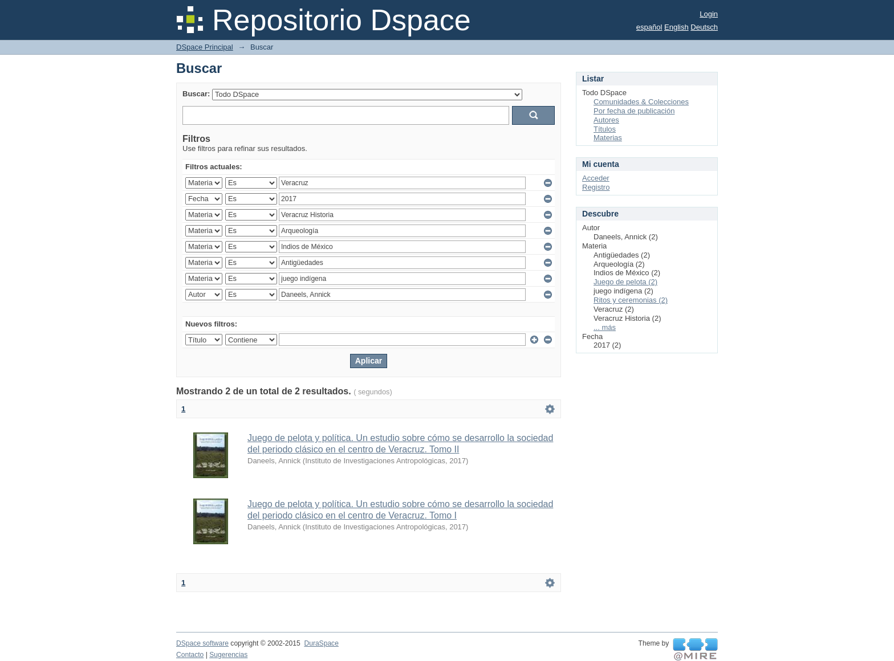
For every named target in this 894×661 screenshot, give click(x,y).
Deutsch (704, 27)
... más (605, 327)
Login (709, 14)
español (649, 27)
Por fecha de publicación (634, 111)
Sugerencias (228, 655)
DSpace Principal (204, 47)
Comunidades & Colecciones (641, 101)
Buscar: (196, 93)
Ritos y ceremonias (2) (631, 300)
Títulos (605, 129)
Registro (595, 187)
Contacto (190, 655)
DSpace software (202, 643)
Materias (608, 137)
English (676, 27)
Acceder (595, 178)
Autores (606, 120)
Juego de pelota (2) (625, 282)
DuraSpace (321, 643)
